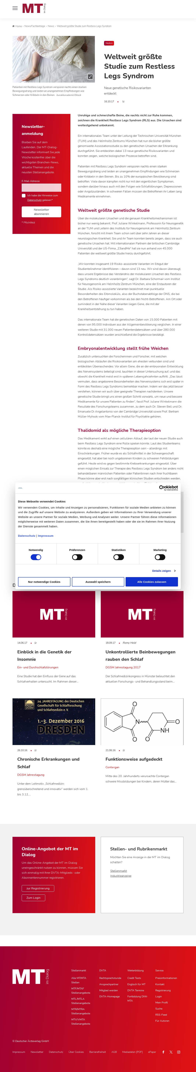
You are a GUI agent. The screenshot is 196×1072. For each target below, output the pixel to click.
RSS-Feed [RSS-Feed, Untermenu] (161, 1015)
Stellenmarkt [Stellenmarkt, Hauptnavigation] (78, 970)
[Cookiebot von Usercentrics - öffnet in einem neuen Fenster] (162, 488)
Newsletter (37, 1052)
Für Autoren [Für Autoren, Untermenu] (162, 1021)
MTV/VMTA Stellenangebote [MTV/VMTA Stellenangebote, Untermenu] (80, 1022)
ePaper (152, 1052)
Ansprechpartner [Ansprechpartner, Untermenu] (108, 984)
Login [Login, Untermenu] (158, 996)
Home (17, 26)
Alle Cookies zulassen (151, 581)
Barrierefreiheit (97, 1052)
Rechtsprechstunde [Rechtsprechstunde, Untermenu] (110, 978)
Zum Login (33, 898)
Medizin (109, 43)
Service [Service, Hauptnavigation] (159, 970)
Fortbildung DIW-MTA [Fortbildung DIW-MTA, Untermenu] (137, 999)
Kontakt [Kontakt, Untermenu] (159, 984)
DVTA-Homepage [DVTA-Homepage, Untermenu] (109, 996)
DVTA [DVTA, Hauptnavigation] (102, 970)
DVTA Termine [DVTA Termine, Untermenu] (135, 990)
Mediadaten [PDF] (132, 1052)
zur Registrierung (37, 888)
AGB (114, 1052)
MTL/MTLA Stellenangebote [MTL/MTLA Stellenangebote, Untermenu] (80, 1001)
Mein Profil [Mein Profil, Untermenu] (161, 1002)
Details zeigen (161, 570)
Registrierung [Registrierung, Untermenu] (163, 990)
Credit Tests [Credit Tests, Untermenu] (134, 978)
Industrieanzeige (120, 876)
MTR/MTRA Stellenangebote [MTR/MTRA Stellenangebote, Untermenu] (80, 1011)
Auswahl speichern (98, 581)
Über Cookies (76, 1052)
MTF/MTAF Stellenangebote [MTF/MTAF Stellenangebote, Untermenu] (80, 991)
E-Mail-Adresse (31, 181)
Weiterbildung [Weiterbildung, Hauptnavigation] (135, 970)
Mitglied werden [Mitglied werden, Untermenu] (108, 990)
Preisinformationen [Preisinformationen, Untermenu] (166, 978)
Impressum (46, 535)
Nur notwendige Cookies (44, 581)
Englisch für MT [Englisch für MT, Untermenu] (136, 984)
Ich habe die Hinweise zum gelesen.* (42, 198)
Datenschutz (26, 535)
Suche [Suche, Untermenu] (158, 1008)
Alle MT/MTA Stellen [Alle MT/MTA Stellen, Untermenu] (78, 980)
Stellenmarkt (118, 871)
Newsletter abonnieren (41, 212)
